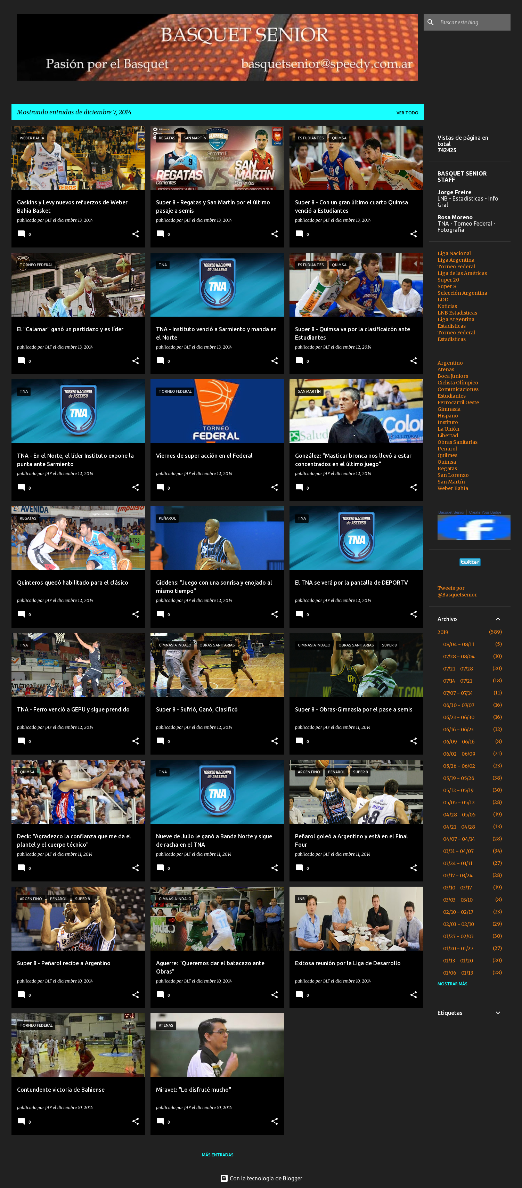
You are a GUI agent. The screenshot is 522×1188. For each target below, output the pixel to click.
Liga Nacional (454, 253)
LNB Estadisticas (457, 313)
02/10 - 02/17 (458, 912)
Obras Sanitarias (458, 442)
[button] (135, 234)
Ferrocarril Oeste (458, 402)
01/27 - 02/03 (458, 936)
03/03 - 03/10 (458, 900)
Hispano (448, 416)
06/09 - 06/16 (459, 742)
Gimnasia (449, 409)
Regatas (447, 468)
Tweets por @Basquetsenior (457, 591)
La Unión (448, 429)
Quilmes (447, 455)
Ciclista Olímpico (458, 383)
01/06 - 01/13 (458, 973)
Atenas (446, 369)
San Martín (451, 482)
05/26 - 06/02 (459, 766)
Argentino (450, 363)
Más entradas (218, 1155)
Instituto (448, 422)
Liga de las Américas (462, 273)
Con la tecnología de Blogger (261, 1178)
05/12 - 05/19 (458, 790)
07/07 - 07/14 (458, 693)
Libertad (448, 435)
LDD (443, 299)
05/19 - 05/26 (458, 778)
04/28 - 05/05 (459, 815)
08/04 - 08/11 (458, 644)
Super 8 (447, 286)
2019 (443, 632)
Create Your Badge (485, 512)
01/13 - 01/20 (458, 961)
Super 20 (448, 280)
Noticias (447, 306)
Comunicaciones (458, 389)
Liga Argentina (456, 260)
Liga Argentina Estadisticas (456, 322)
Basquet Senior (451, 512)
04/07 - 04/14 (459, 839)
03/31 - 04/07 (458, 851)
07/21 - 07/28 (458, 669)
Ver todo (407, 113)
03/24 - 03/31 (458, 863)
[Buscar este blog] (474, 22)
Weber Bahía (453, 488)
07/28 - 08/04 (459, 656)
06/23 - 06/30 (458, 717)
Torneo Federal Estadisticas (456, 335)
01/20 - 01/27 (458, 948)
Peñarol (447, 449)
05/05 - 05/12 (459, 802)
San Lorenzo (453, 475)
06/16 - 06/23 (458, 729)
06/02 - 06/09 (459, 754)
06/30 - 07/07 (458, 705)
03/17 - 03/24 (458, 875)
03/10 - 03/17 (457, 888)
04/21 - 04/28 (459, 827)
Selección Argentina (462, 293)
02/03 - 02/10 (458, 924)
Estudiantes (452, 396)
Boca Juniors (453, 376)
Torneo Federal (456, 266)
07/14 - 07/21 (457, 681)
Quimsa (447, 462)
